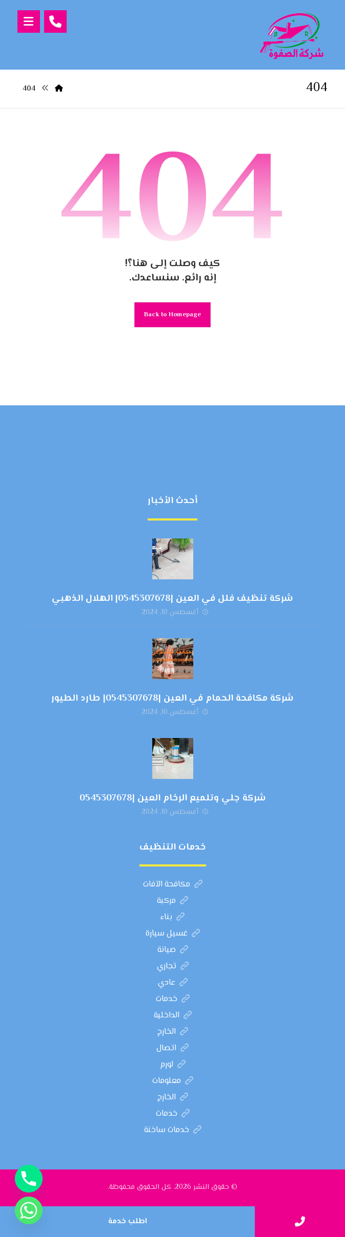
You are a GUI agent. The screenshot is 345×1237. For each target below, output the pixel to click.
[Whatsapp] (29, 1210)
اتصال (172, 1048)
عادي (173, 982)
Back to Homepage (172, 315)
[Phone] (29, 1178)
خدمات (173, 999)
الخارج (172, 1032)
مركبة (172, 901)
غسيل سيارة (173, 933)
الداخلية (173, 1015)
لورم (173, 1064)
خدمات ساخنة (172, 1130)
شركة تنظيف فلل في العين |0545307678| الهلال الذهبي (172, 599)
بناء (172, 917)
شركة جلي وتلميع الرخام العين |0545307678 (172, 798)
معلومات (172, 1081)
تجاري (173, 966)
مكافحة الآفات (172, 884)
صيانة (172, 950)
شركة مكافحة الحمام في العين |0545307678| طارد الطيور (172, 698)
